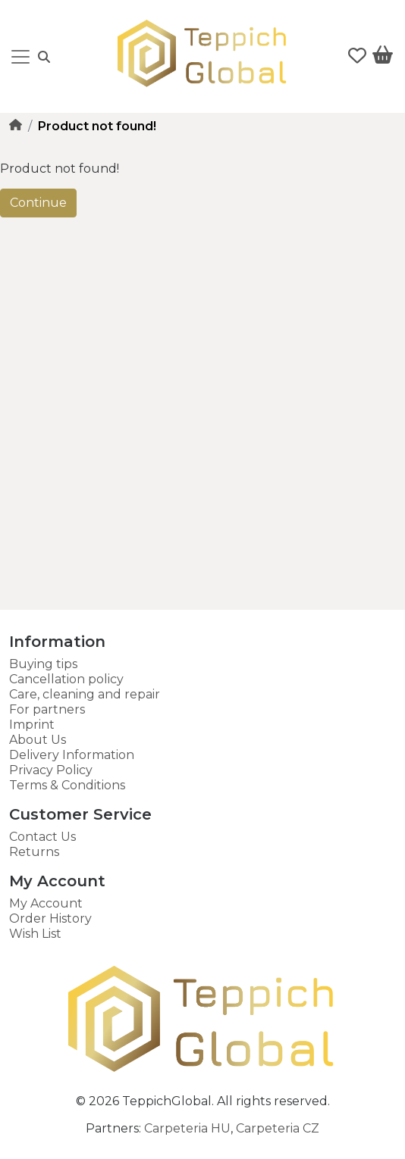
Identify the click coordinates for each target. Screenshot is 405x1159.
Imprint (32, 724)
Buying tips (43, 664)
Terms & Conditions (67, 785)
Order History (50, 918)
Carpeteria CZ (277, 1128)
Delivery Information (71, 755)
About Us (37, 740)
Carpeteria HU (187, 1128)
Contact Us (42, 836)
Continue (38, 202)
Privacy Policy (51, 770)
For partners (47, 709)
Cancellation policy (66, 679)
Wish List (35, 933)
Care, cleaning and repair (84, 694)
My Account (46, 903)
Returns (34, 852)
